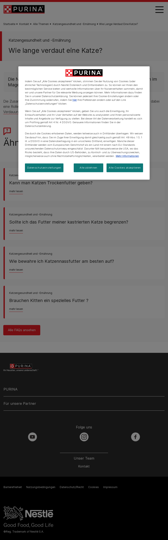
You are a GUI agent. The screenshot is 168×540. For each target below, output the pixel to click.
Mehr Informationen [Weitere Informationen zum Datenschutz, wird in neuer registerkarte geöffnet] (127, 156)
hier (74, 99)
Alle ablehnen (88, 167)
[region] (84, 122)
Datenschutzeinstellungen (44, 167)
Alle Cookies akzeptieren (125, 167)
